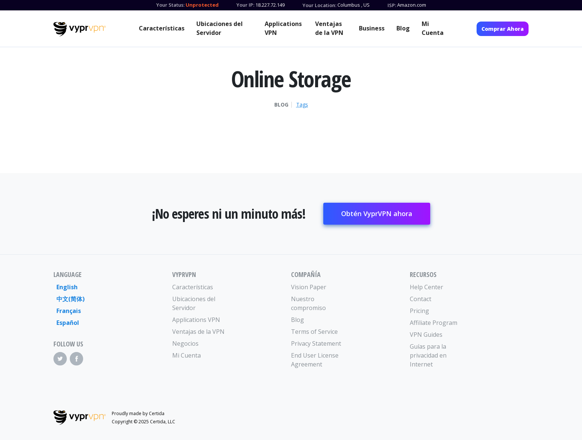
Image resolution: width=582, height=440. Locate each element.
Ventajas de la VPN (329, 28)
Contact (420, 299)
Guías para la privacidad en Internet (428, 355)
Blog (403, 28)
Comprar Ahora (502, 28)
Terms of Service (314, 331)
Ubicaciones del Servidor (219, 28)
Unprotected (202, 4)
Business (372, 28)
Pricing (419, 311)
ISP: (392, 5)
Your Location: (319, 5)
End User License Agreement (315, 359)
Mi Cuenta (433, 28)
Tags (302, 105)
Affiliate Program (433, 323)
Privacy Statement (316, 343)
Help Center (426, 287)
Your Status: (170, 4)
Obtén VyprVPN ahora (376, 213)
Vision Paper (308, 287)
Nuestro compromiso (308, 303)
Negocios (185, 343)
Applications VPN (283, 28)
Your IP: (245, 4)
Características (161, 28)
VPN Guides (426, 334)
